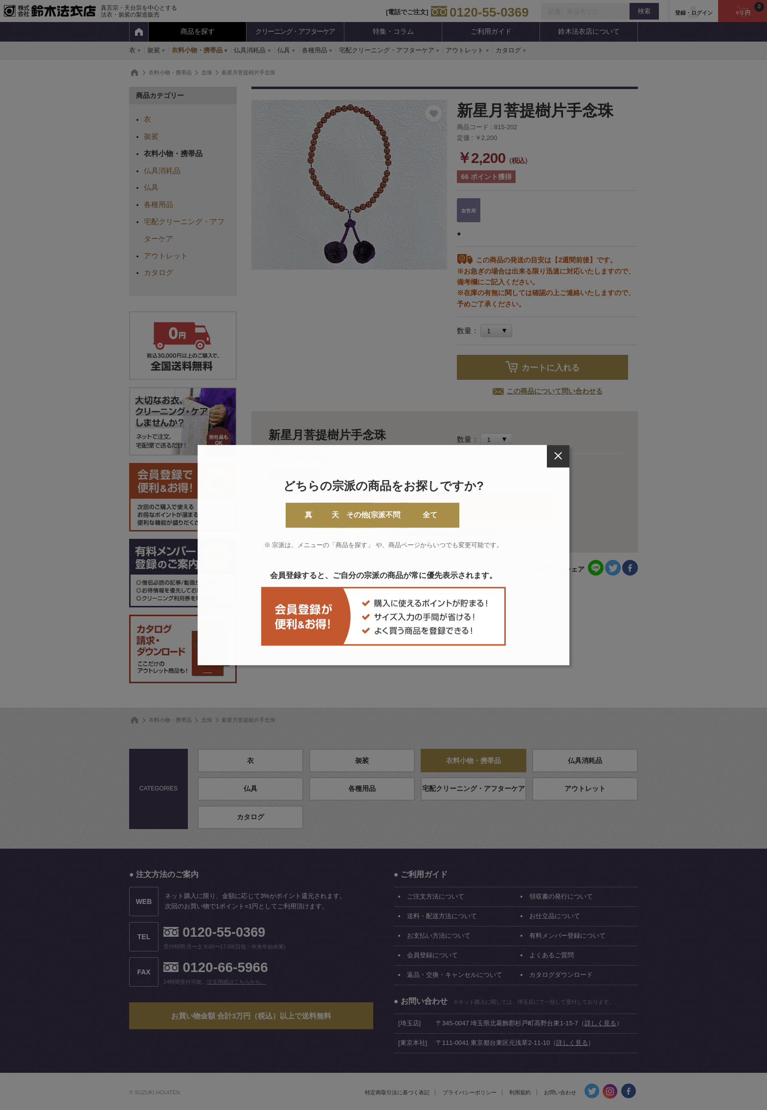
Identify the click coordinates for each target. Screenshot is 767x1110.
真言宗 (264, 515)
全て (502, 515)
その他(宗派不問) (423, 515)
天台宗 (344, 515)
